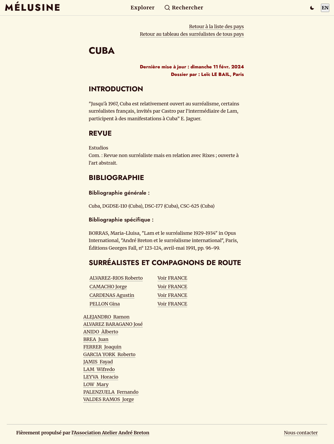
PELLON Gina (105, 304)
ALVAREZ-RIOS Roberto (116, 278)
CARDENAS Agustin (112, 295)
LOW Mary (96, 384)
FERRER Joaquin (102, 347)
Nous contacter (301, 433)
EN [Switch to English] (325, 8)
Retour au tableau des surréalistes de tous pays (192, 34)
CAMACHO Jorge (108, 287)
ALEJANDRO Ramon (106, 317)
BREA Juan (95, 339)
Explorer (143, 7)
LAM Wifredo (99, 369)
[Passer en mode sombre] (312, 8)
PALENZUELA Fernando (110, 392)
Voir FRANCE (172, 278)
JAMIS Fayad (98, 362)
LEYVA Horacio (100, 377)
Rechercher (184, 7)
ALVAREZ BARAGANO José (112, 324)
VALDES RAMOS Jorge (108, 399)
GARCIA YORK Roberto (109, 354)
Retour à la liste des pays (216, 26)
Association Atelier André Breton (111, 433)
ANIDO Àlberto (100, 332)
